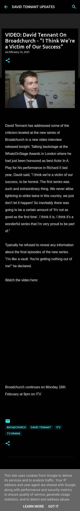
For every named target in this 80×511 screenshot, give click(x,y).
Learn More (33, 506)
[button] (7, 61)
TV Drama (13, 433)
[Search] (74, 7)
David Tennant (41, 427)
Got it (53, 506)
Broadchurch (16, 427)
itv (58, 427)
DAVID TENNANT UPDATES (33, 7)
